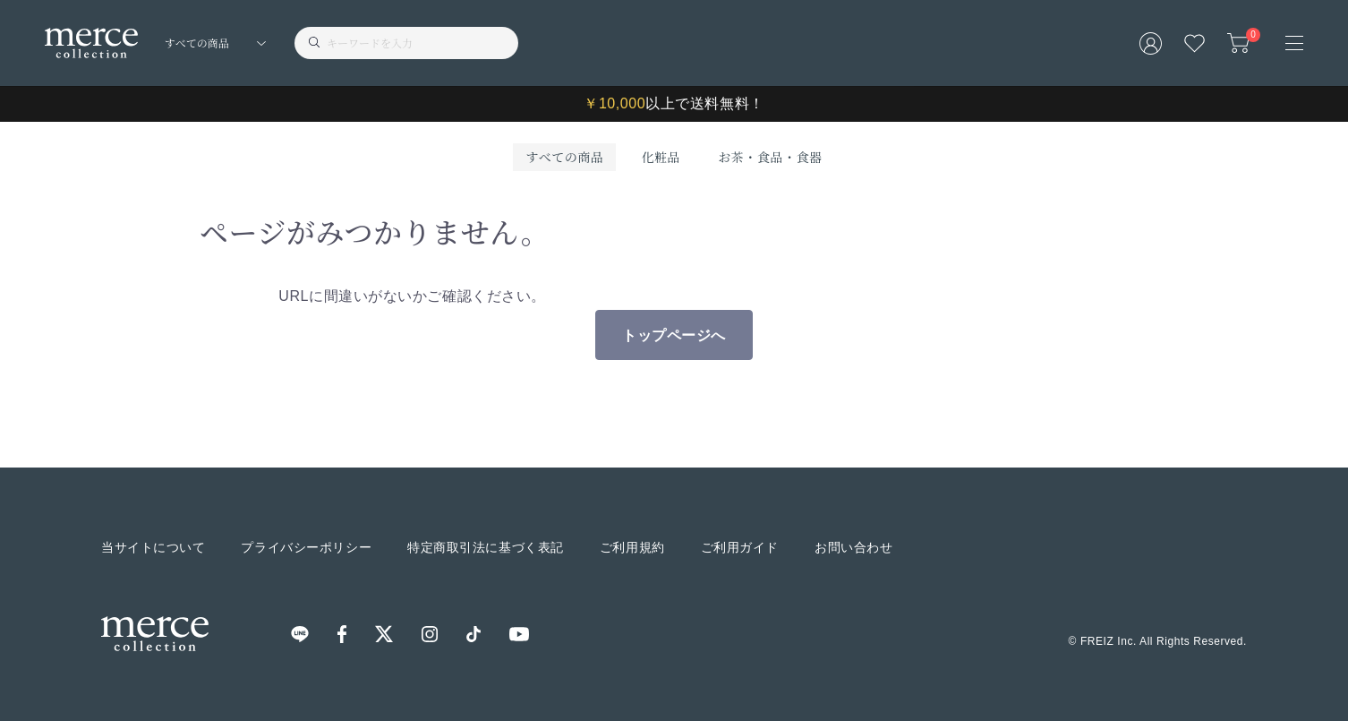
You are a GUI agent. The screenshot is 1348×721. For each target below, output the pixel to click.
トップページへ (674, 335)
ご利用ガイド (740, 547)
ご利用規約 (632, 547)
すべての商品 (564, 157)
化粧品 (660, 157)
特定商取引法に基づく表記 (485, 547)
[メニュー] (1294, 43)
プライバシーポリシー (306, 547)
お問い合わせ (853, 547)
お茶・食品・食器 (770, 157)
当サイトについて (153, 547)
